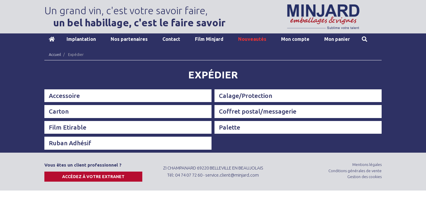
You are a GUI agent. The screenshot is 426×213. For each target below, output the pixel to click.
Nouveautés (252, 39)
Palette (229, 127)
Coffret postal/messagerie (257, 111)
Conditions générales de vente (355, 171)
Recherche (364, 39)
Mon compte (295, 39)
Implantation (81, 39)
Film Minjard (209, 39)
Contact (171, 39)
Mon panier (337, 39)
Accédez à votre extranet (93, 176)
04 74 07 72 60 (188, 175)
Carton (59, 111)
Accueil (51, 39)
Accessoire (64, 95)
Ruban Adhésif (70, 142)
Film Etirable (67, 127)
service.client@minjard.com (232, 175)
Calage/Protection (245, 95)
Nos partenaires (129, 39)
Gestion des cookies (364, 177)
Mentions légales (367, 164)
